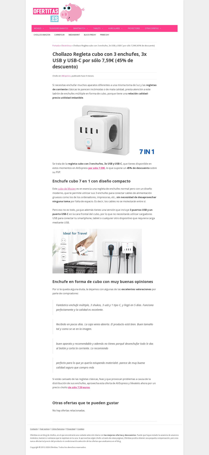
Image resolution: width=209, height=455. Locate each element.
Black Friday (90, 35)
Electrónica (66, 45)
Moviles (40, 28)
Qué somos (45, 429)
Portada (56, 45)
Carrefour (59, 35)
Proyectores (134, 28)
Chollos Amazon (42, 35)
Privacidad (70, 429)
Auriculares (116, 28)
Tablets (99, 28)
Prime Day (104, 35)
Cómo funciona (58, 429)
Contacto (34, 429)
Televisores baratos (58, 28)
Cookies (80, 429)
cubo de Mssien (67, 188)
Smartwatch (82, 28)
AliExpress (66, 75)
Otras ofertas (154, 28)
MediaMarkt (74, 35)
